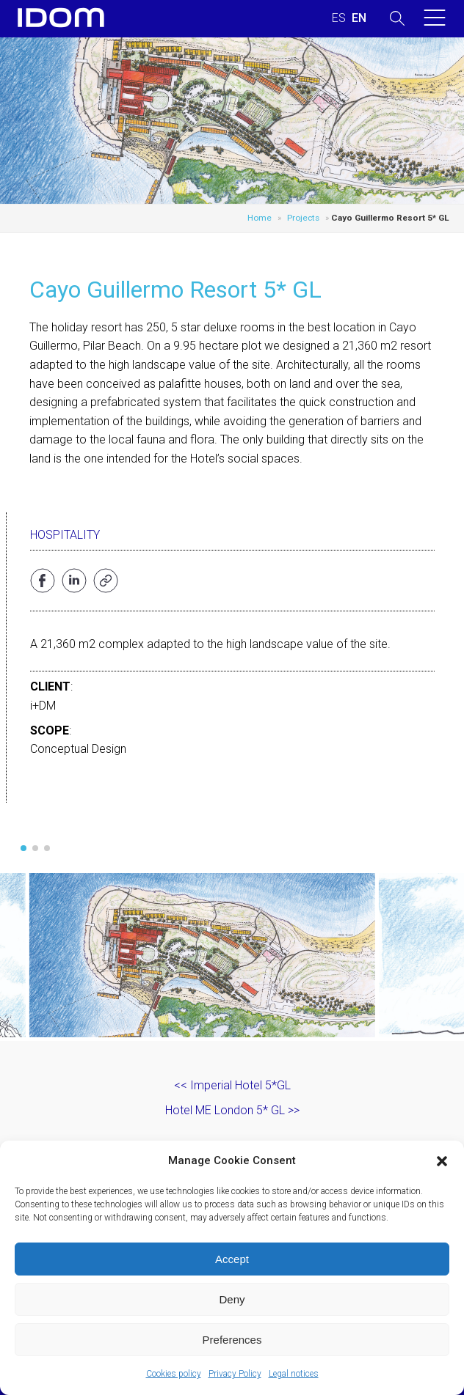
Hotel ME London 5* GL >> (232, 1110)
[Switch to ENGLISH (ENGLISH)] (359, 18)
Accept (232, 1259)
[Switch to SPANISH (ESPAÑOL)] (339, 18)
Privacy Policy (235, 1374)
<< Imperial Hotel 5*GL (232, 1085)
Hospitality (65, 535)
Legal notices (294, 1374)
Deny (231, 1299)
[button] (442, 1161)
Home (259, 218)
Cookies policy (173, 1374)
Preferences (232, 1339)
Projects (303, 218)
